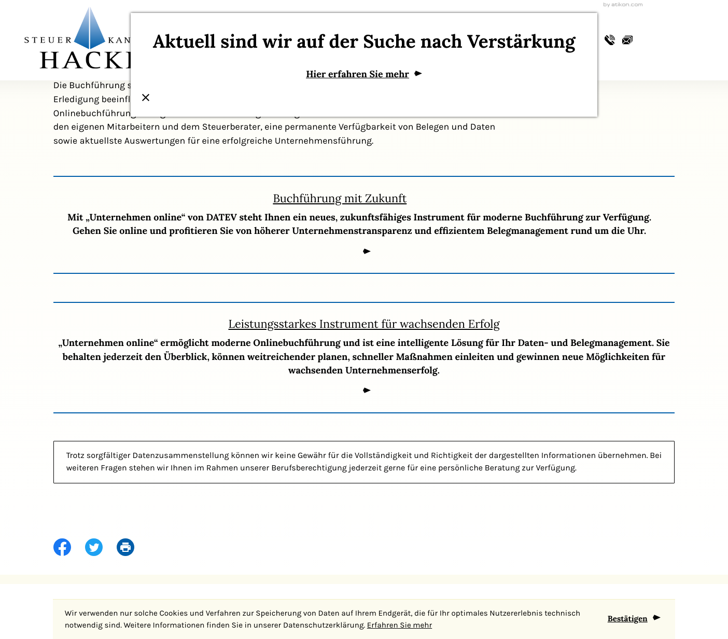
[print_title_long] (132, 547)
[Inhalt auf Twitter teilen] (101, 547)
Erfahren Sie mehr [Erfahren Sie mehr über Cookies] (399, 625)
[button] (610, 41)
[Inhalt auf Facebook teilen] (69, 547)
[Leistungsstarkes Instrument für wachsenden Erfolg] (364, 357)
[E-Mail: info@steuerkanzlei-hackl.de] (627, 41)
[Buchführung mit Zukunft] (364, 225)
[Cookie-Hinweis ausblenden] (634, 619)
